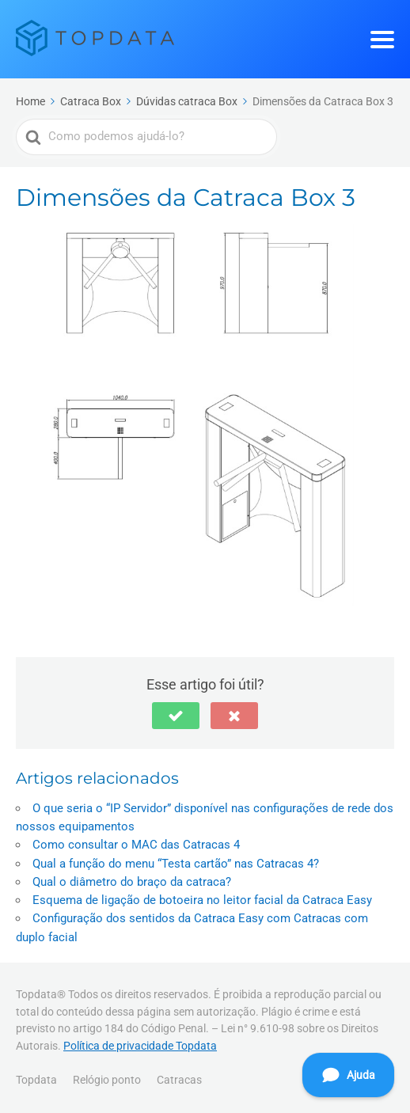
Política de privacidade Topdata (140, 1045)
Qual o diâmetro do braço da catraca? (131, 882)
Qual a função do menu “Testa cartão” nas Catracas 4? (175, 864)
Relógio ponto (107, 1079)
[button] (175, 715)
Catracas (179, 1079)
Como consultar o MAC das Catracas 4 (136, 845)
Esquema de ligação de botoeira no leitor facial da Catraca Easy (202, 900)
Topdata (36, 1079)
